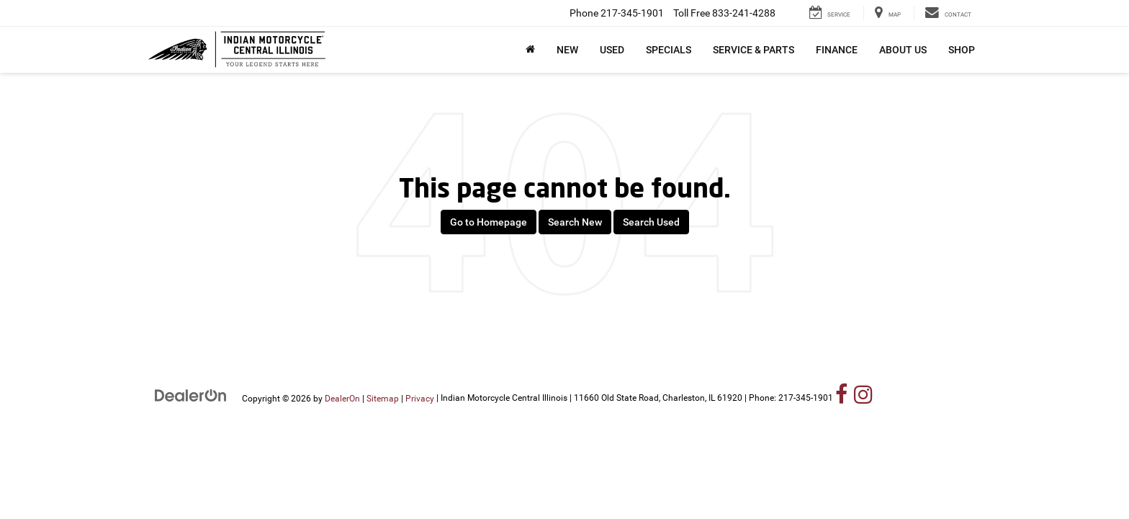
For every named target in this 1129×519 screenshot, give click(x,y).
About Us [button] (903, 50)
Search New (575, 222)
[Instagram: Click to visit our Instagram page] (863, 398)
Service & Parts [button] (753, 50)
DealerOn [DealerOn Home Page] (342, 398)
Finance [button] (837, 50)
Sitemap (382, 398)
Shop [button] (961, 50)
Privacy (419, 398)
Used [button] (612, 50)
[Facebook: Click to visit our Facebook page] (841, 398)
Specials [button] (668, 50)
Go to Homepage (488, 222)
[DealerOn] (191, 395)
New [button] (567, 50)
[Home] (530, 50)
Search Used (651, 222)
